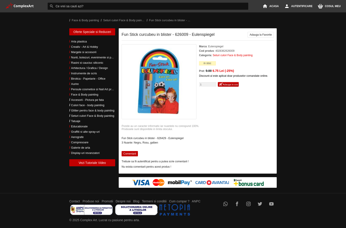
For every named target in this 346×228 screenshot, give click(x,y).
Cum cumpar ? (179, 201)
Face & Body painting (84, 94)
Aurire (75, 84)
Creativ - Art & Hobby (84, 46)
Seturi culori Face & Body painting (92, 115)
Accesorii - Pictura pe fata (87, 100)
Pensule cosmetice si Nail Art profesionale (97, 89)
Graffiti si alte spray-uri (85, 131)
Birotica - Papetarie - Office (88, 78)
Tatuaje (75, 121)
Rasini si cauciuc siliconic (87, 62)
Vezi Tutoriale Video (92, 163)
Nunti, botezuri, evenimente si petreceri (96, 57)
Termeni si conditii (154, 201)
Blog (136, 201)
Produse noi (91, 201)
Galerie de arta (80, 147)
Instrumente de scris (84, 73)
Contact (74, 201)
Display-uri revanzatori (85, 153)
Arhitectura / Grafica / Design (89, 68)
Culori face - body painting (87, 105)
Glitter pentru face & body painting (93, 110)
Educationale (79, 126)
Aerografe (77, 137)
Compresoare (79, 142)
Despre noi (123, 201)
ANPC (196, 201)
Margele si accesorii (83, 52)
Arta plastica (79, 41)
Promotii (107, 201)
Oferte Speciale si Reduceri (92, 32)
